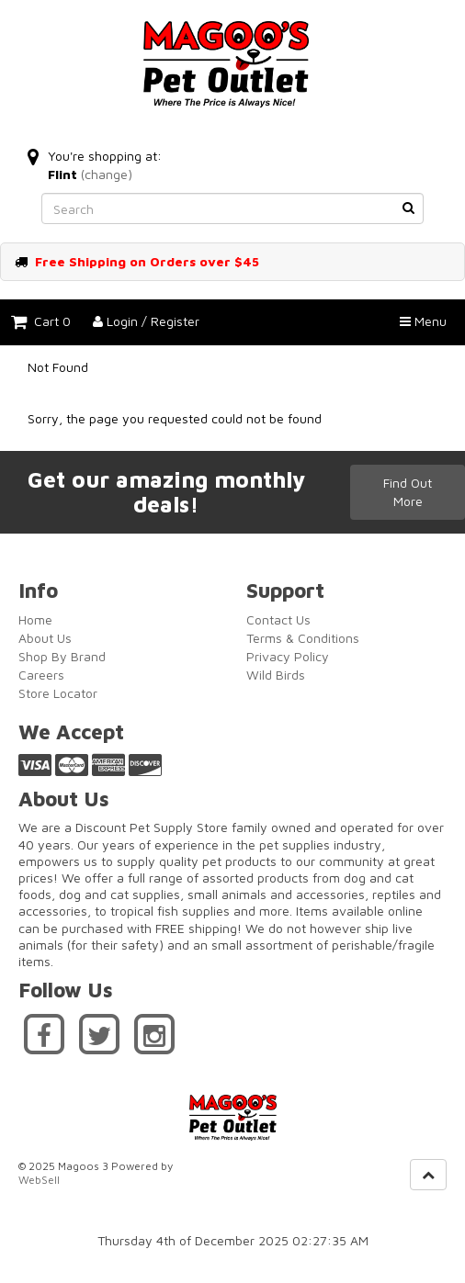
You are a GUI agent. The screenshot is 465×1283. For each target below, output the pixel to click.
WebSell (39, 1180)
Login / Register (146, 321)
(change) (106, 174)
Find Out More (407, 492)
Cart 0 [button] (41, 321)
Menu (423, 321)
